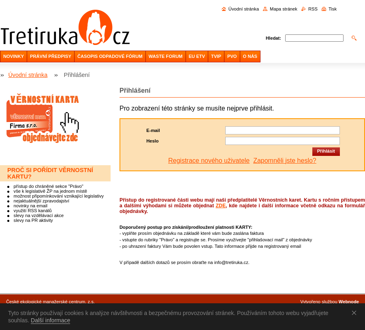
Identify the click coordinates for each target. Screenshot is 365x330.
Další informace (50, 320)
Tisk (333, 8)
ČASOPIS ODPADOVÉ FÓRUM (110, 56)
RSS (313, 8)
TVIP (216, 56)
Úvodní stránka (243, 8)
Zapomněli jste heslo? (284, 160)
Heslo (152, 140)
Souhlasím (355, 312)
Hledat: (273, 38)
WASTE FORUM (166, 56)
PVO (232, 56)
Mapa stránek (283, 8)
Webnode (349, 301)
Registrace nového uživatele (209, 160)
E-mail (153, 130)
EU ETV (197, 56)
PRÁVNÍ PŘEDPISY (50, 56)
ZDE (221, 206)
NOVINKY (13, 56)
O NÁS (250, 56)
